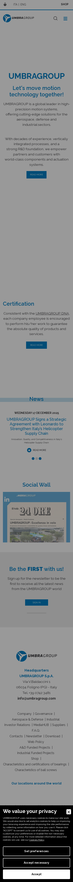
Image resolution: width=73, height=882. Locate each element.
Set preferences (36, 851)
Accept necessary (36, 862)
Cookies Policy (36, 840)
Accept (37, 874)
